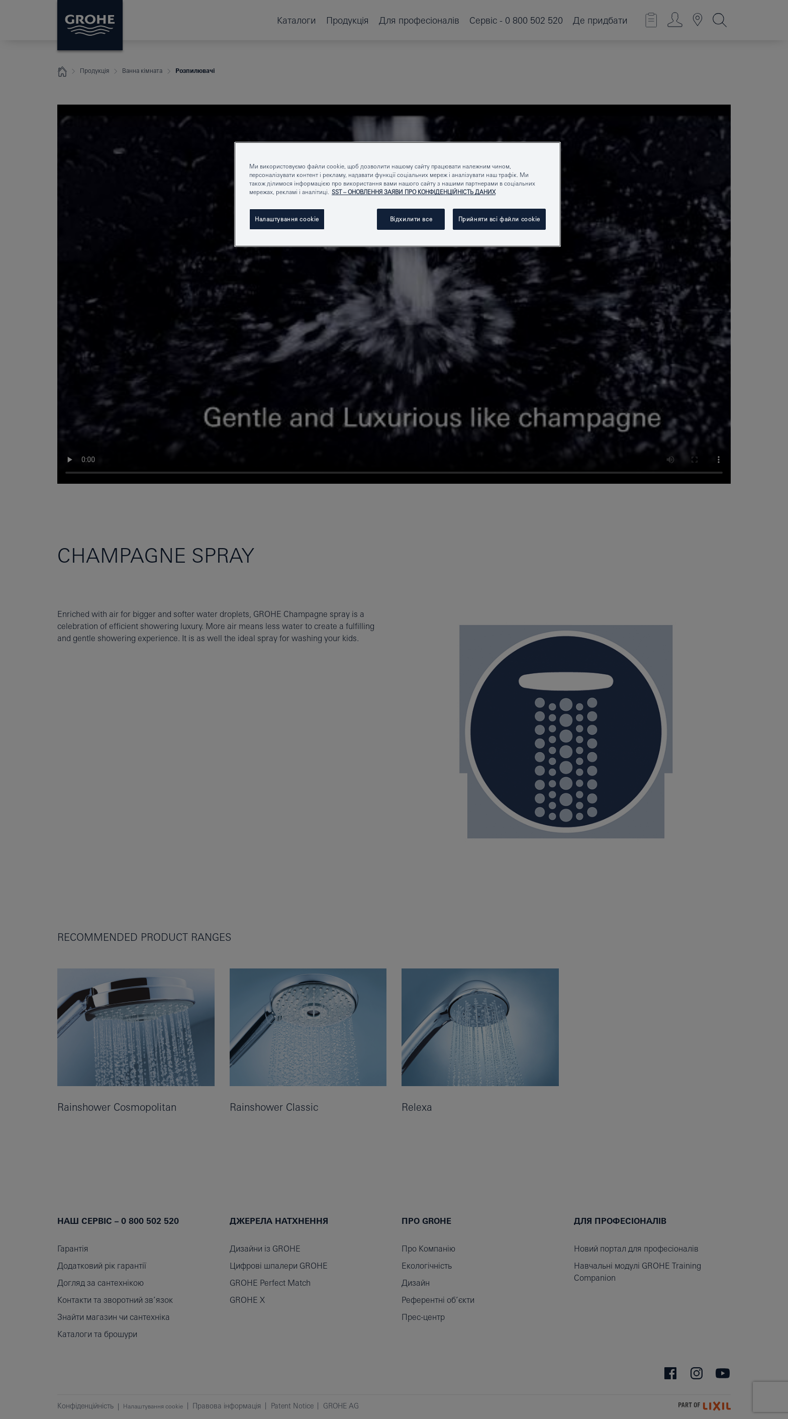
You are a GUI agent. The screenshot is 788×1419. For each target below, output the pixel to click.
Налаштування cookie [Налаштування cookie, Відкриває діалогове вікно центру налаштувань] (287, 219)
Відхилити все (411, 219)
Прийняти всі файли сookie (499, 219)
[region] (397, 194)
